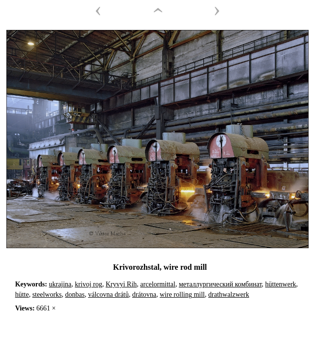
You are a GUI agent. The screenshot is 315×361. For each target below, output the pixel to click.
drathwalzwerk (228, 294)
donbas (75, 294)
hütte (22, 294)
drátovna (144, 294)
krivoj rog (88, 284)
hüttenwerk (280, 284)
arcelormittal (157, 284)
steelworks (47, 294)
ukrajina (60, 284)
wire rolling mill (182, 294)
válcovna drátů (108, 294)
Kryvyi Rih (121, 284)
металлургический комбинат (220, 284)
